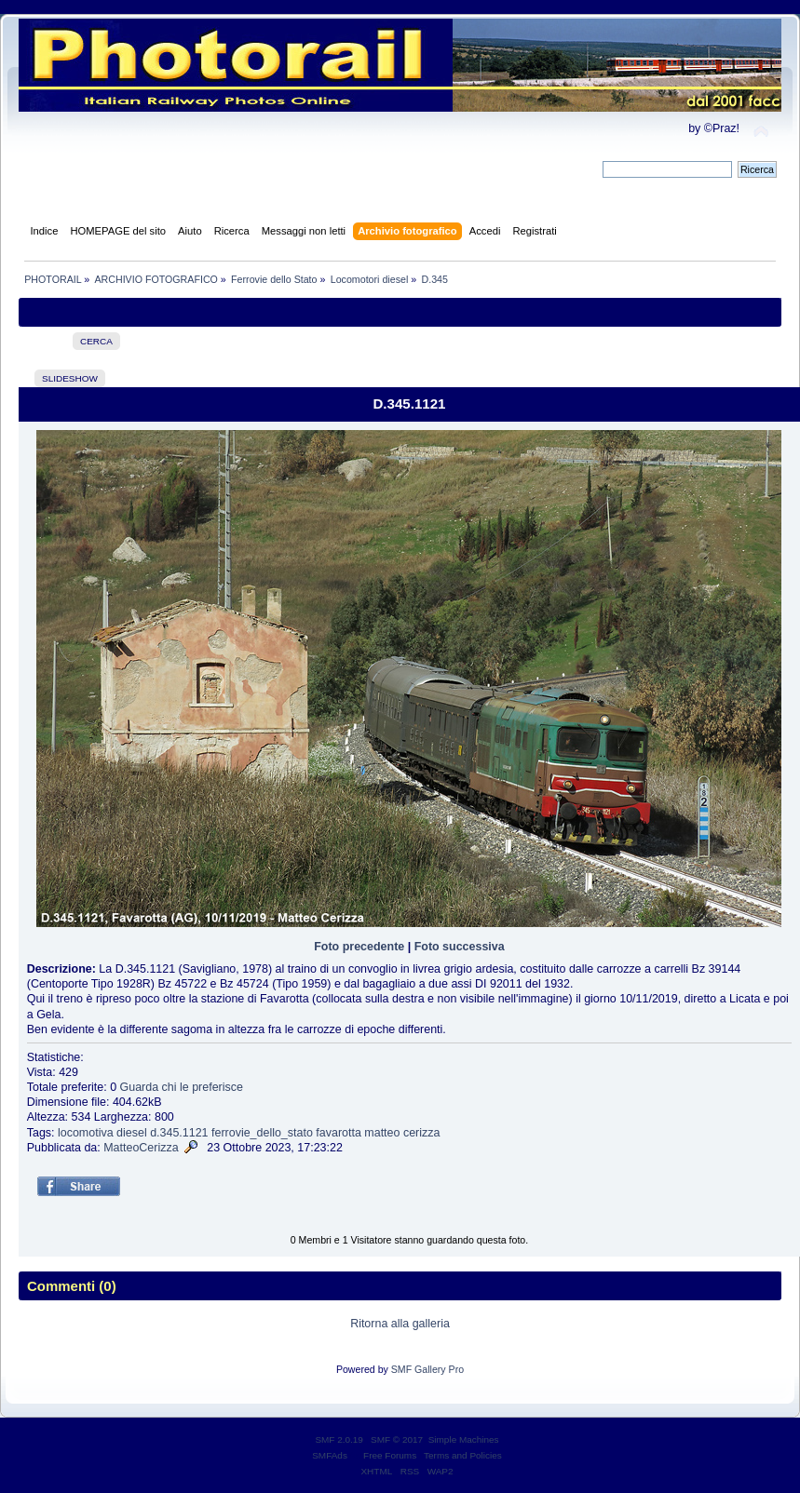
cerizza (422, 1132)
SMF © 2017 (397, 1439)
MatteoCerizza (140, 1147)
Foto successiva (459, 946)
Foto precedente (359, 946)
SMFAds (329, 1455)
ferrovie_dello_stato (262, 1132)
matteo (382, 1132)
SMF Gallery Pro (427, 1369)
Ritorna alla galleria (400, 1323)
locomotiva (86, 1132)
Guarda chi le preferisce (181, 1087)
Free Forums (389, 1455)
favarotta (338, 1132)
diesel (131, 1132)
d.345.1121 (179, 1132)
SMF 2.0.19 (339, 1439)
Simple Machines (463, 1439)
